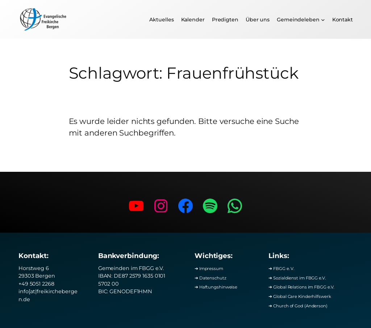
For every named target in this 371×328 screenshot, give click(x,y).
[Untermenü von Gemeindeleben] (323, 19)
